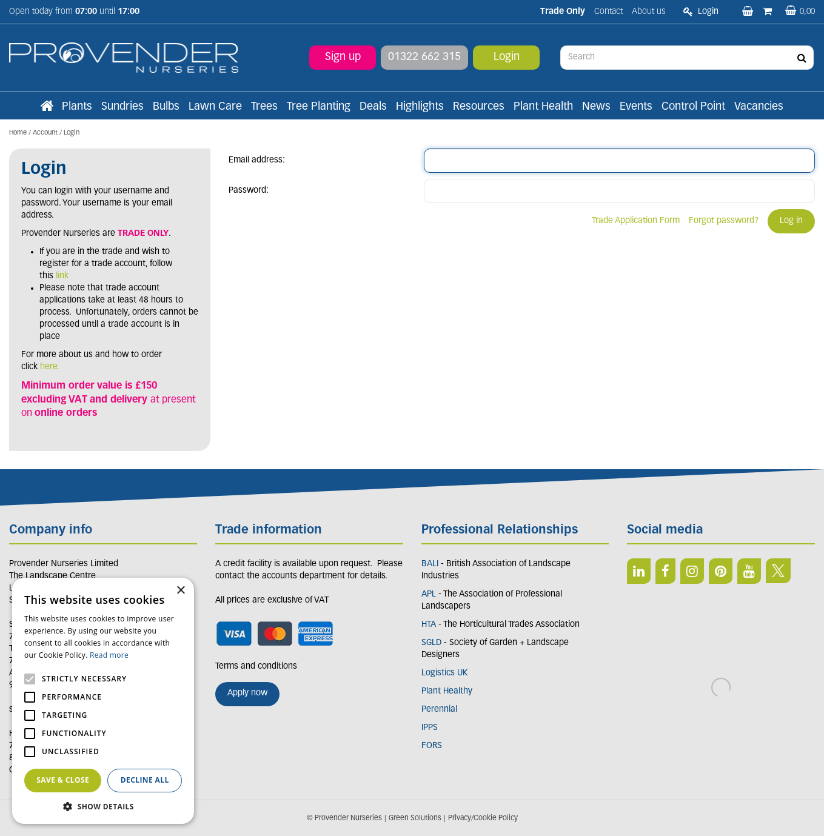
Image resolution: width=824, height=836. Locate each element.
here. (49, 367)
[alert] (103, 701)
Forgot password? (724, 221)
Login (507, 57)
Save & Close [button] (62, 780)
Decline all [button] (145, 780)
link (62, 276)
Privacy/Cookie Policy (483, 818)
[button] (103, 806)
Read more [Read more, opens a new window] (109, 655)
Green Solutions (415, 818)
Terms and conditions (256, 666)
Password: (249, 190)
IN (692, 571)
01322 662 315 (424, 57)
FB (665, 571)
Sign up (343, 57)
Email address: (257, 160)
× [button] (180, 590)
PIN (720, 571)
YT (749, 571)
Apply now (247, 693)
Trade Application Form (636, 221)
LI (639, 571)
